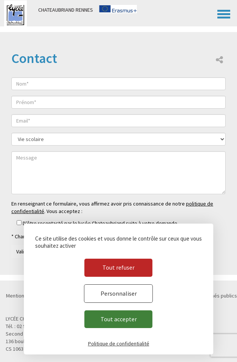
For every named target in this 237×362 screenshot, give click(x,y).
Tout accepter (119, 319)
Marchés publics (218, 295)
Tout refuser (118, 267)
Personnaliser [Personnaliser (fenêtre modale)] (119, 293)
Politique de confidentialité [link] (118, 343)
